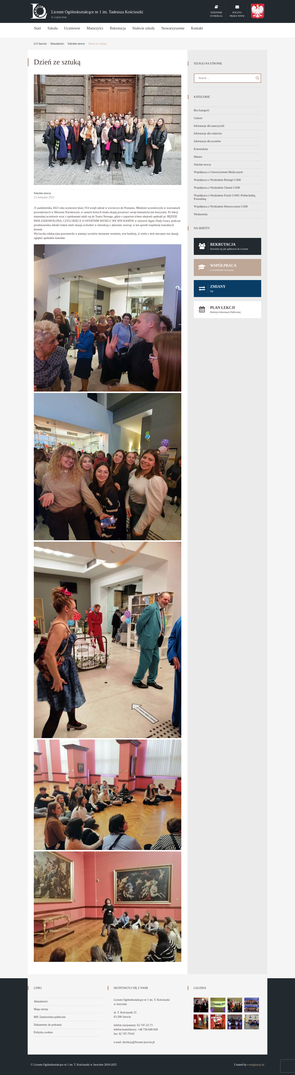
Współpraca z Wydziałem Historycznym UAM (221, 206)
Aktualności (57, 43)
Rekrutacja (118, 28)
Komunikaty (201, 149)
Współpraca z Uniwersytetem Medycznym (218, 172)
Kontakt (197, 28)
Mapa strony (41, 1009)
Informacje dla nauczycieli (209, 125)
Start (37, 28)
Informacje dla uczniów (207, 141)
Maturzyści (95, 28)
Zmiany (227, 288)
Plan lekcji (227, 309)
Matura (198, 156)
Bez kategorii (201, 110)
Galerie (198, 118)
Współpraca (227, 267)
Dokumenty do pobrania (48, 1024)
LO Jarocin (40, 43)
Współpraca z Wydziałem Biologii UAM (217, 179)
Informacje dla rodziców (208, 133)
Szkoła (53, 28)
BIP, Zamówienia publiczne (50, 1017)
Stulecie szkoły (143, 28)
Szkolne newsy (76, 43)
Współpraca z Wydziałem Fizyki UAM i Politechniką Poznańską (224, 197)
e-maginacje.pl (255, 1064)
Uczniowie (72, 28)
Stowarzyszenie (172, 28)
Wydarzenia (201, 214)
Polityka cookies (43, 1032)
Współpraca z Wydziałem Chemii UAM (217, 187)
